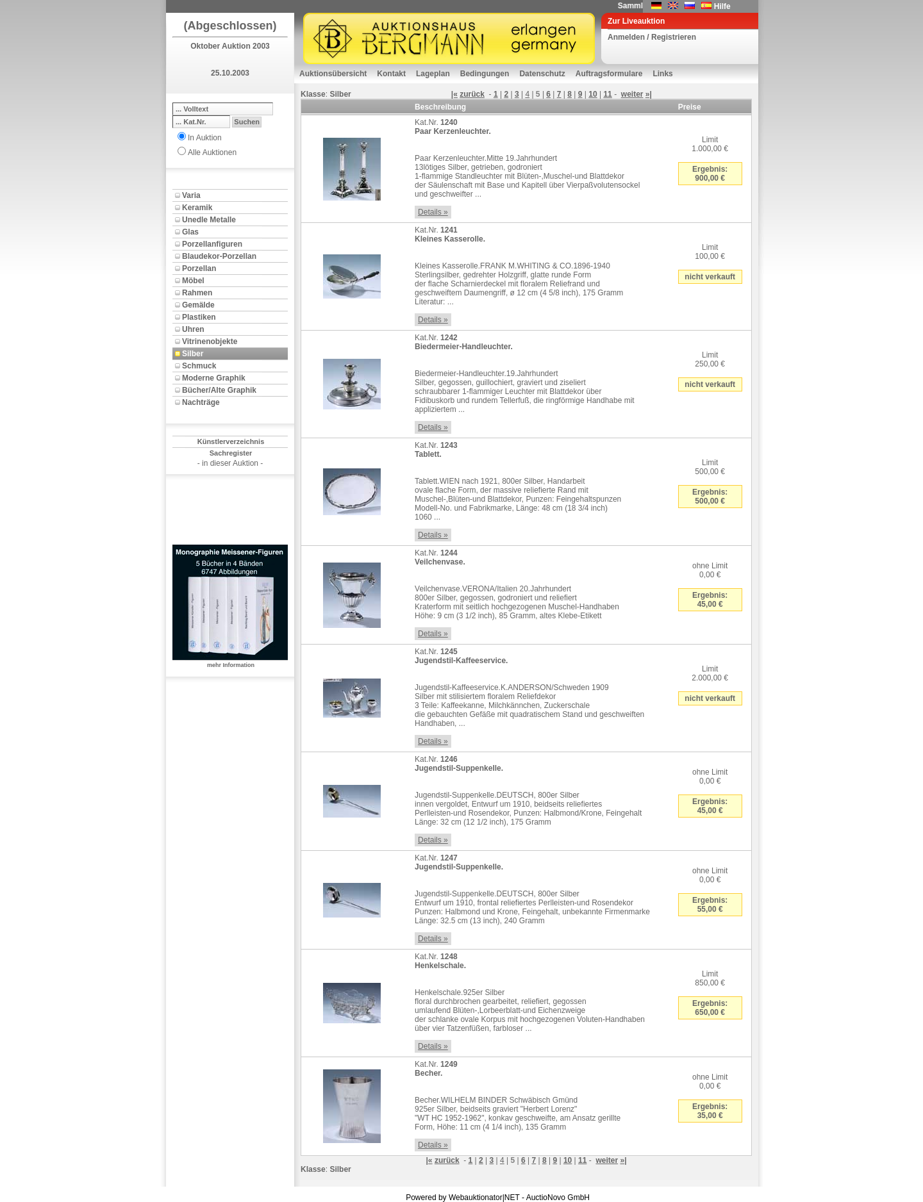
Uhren (193, 329)
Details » (433, 212)
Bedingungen (485, 73)
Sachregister (231, 453)
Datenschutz (542, 73)
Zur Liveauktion (636, 21)
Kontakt (391, 73)
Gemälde (198, 304)
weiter (632, 94)
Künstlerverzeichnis (231, 441)
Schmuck (199, 365)
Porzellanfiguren (212, 244)
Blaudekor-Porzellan (219, 256)
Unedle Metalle (209, 219)
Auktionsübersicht (333, 73)
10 (592, 94)
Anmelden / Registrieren (652, 37)
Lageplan (433, 73)
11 (607, 94)
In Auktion (205, 137)
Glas (190, 231)
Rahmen (197, 292)
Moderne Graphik (213, 378)
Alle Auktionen (212, 152)
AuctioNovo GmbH (558, 1197)
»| (648, 94)
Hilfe (722, 6)
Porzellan (199, 268)
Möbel (193, 280)
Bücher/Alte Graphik (219, 390)
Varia (191, 195)
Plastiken (199, 317)
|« (454, 94)
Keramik (197, 207)
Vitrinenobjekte (209, 341)
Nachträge (201, 402)
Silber (192, 353)
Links (662, 73)
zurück (472, 94)
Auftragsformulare (609, 73)
